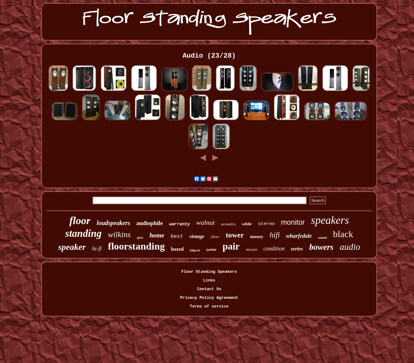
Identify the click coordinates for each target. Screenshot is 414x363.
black (343, 234)
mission (251, 249)
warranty (179, 224)
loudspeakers (113, 222)
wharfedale (299, 236)
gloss (140, 237)
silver (214, 236)
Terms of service (209, 306)
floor (79, 220)
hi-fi (97, 248)
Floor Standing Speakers (209, 271)
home (157, 235)
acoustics (228, 224)
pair (231, 246)
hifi (274, 235)
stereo (266, 224)
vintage (196, 236)
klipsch (195, 250)
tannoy (256, 236)
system (211, 249)
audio (350, 247)
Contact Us (209, 289)
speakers (330, 220)
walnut (205, 222)
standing (83, 233)
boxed (177, 249)
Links (209, 280)
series (297, 249)
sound (322, 237)
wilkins (119, 234)
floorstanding (136, 246)
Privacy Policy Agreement (209, 297)
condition (274, 249)
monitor (293, 222)
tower (235, 235)
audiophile (149, 223)
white (247, 224)
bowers (321, 247)
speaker (72, 247)
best (177, 236)
